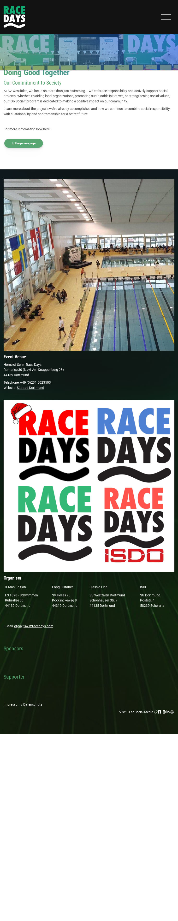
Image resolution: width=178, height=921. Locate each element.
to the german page (24, 143)
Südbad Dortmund (30, 388)
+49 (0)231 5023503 (35, 382)
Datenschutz (32, 704)
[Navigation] (166, 17)
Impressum (12, 704)
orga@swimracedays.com (33, 626)
